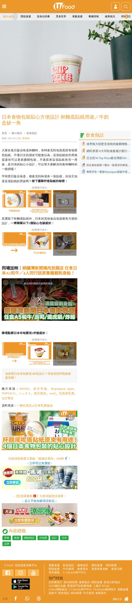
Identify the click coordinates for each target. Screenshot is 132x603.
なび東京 (8, 398)
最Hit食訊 (9, 16)
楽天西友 (40, 393)
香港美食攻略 (99, 568)
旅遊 (16, 537)
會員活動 (116, 568)
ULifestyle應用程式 (104, 589)
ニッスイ (25, 393)
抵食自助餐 (43, 16)
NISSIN (24, 388)
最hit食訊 (17, 133)
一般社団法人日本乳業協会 (35, 405)
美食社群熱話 (112, 582)
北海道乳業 (66, 393)
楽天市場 (40, 388)
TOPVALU (8, 393)
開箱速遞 (26, 16)
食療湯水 (82, 568)
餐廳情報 (94, 16)
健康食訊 (110, 16)
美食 (6, 537)
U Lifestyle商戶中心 (74, 572)
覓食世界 (61, 16)
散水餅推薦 (71, 582)
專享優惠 (54, 572)
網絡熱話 (29, 537)
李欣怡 (26, 138)
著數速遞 (77, 16)
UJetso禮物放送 (58, 589)
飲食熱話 (32, 133)
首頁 (4, 133)
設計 (54, 537)
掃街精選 (111, 565)
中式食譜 (68, 568)
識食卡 (53, 593)
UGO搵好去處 (57, 585)
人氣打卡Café (101, 585)
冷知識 (43, 537)
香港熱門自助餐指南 (79, 585)
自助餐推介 (55, 582)
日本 (64, 537)
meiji (53, 393)
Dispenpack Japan (62, 388)
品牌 (6, 543)
